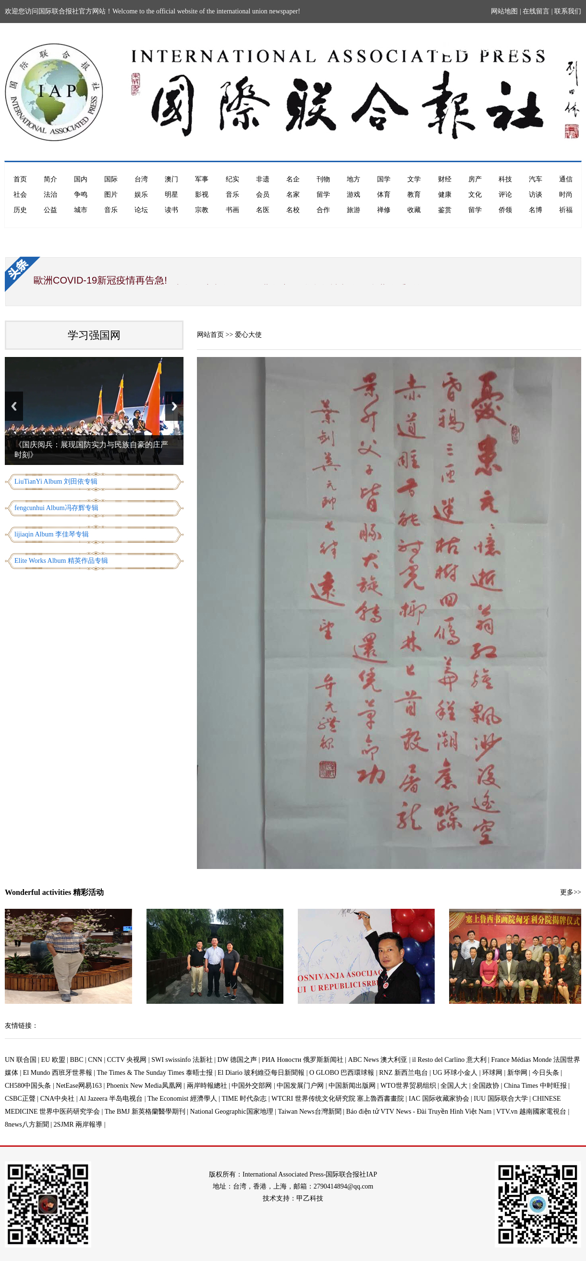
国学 (384, 179)
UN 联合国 (21, 1059)
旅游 (353, 210)
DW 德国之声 (237, 1059)
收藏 (414, 210)
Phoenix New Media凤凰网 (144, 1085)
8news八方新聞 (27, 1124)
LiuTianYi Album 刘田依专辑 (56, 481)
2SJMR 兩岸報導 (78, 1124)
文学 (414, 179)
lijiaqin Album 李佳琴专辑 (51, 534)
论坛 (141, 210)
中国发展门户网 (300, 1085)
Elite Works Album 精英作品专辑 (61, 560)
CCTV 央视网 (127, 1059)
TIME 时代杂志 (244, 1098)
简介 (50, 179)
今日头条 (545, 1072)
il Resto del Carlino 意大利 (449, 1059)
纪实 (232, 179)
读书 (171, 210)
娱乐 (141, 194)
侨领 (505, 210)
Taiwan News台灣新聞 (309, 1111)
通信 (566, 179)
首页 (20, 179)
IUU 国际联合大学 (500, 1098)
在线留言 (536, 11)
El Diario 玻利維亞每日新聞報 (261, 1072)
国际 (111, 179)
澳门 (171, 179)
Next (174, 406)
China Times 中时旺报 (535, 1085)
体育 (384, 194)
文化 (475, 194)
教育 (414, 194)
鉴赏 (445, 210)
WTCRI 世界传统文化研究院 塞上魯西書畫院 (337, 1098)
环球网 (492, 1072)
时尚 (566, 194)
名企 (293, 179)
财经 (445, 179)
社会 (20, 194)
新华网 (517, 1072)
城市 (80, 210)
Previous (14, 406)
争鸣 (80, 194)
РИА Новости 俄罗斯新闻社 (302, 1059)
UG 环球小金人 (455, 1072)
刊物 (323, 179)
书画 (232, 210)
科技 (505, 179)
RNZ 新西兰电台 (403, 1072)
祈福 (566, 210)
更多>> (570, 892)
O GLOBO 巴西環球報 (341, 1072)
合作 (323, 210)
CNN (95, 1059)
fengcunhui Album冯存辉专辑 (56, 508)
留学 (323, 194)
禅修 (384, 210)
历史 (20, 210)
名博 (535, 210)
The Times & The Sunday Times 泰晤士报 (155, 1072)
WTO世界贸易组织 (408, 1085)
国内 (80, 179)
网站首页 (210, 334)
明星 (171, 194)
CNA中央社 (57, 1098)
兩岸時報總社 (207, 1085)
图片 (111, 194)
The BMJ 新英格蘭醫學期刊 (145, 1111)
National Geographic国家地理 (231, 1111)
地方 (353, 179)
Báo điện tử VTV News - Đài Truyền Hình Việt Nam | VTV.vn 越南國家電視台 (456, 1111)
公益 (50, 210)
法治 (50, 194)
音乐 (232, 194)
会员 (262, 194)
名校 (293, 210)
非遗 (262, 179)
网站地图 (504, 11)
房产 (475, 179)
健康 (445, 194)
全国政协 (485, 1085)
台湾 (141, 179)
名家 (293, 194)
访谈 (535, 194)
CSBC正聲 (20, 1098)
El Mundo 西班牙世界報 (57, 1072)
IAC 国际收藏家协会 (439, 1098)
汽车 (535, 179)
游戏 (353, 194)
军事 (201, 179)
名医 (262, 210)
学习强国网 (94, 335)
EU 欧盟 (53, 1059)
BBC (77, 1059)
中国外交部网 (252, 1085)
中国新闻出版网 (352, 1085)
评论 (505, 194)
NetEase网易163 (79, 1085)
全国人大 (453, 1085)
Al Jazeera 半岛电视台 (111, 1098)
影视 (201, 194)
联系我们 (567, 11)
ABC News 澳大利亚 (378, 1059)
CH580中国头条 (28, 1085)
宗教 (201, 210)
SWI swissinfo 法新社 (182, 1059)
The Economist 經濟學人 (182, 1098)
